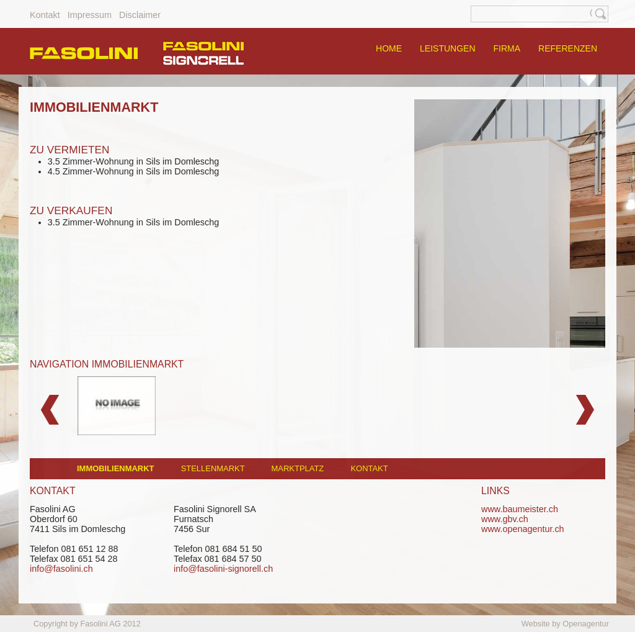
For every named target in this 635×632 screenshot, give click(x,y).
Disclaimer (140, 15)
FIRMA (507, 48)
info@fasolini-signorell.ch (223, 569)
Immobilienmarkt (115, 468)
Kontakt (45, 15)
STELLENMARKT (213, 468)
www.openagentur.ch (522, 529)
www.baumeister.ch (519, 509)
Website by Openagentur (565, 623)
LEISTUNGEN (447, 48)
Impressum (90, 15)
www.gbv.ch (504, 519)
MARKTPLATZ (298, 468)
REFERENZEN (567, 48)
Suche (600, 14)
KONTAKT (369, 468)
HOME (389, 48)
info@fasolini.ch (61, 569)
